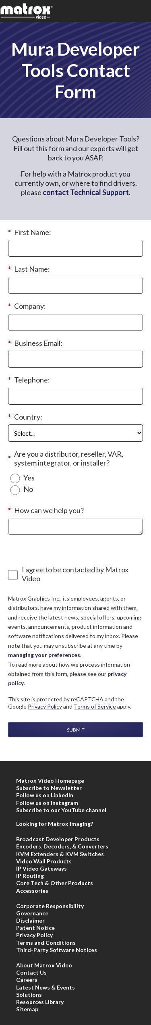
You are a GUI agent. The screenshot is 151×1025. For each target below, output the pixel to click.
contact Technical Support (86, 192)
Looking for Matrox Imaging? (54, 823)
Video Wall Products (44, 861)
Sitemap (27, 1009)
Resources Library (40, 1001)
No (28, 489)
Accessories (32, 890)
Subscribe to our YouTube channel (61, 810)
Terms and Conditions (46, 942)
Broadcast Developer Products (57, 839)
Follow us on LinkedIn (44, 795)
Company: (27, 306)
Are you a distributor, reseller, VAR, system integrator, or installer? (65, 458)
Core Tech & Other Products (54, 882)
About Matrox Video (44, 965)
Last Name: (29, 269)
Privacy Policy (45, 706)
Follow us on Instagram (47, 802)
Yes (29, 478)
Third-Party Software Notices (56, 949)
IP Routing (30, 875)
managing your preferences (44, 654)
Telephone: (29, 380)
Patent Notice (35, 927)
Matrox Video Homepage (50, 780)
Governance (32, 913)
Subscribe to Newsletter (49, 787)
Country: (25, 417)
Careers (26, 979)
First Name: (29, 232)
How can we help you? (46, 510)
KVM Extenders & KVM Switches (60, 853)
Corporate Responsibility (50, 905)
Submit (76, 730)
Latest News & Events (45, 987)
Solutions (29, 994)
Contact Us (31, 972)
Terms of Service (95, 706)
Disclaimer (30, 920)
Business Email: (35, 343)
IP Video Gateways (41, 868)
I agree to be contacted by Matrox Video (75, 574)
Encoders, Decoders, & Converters (62, 846)
